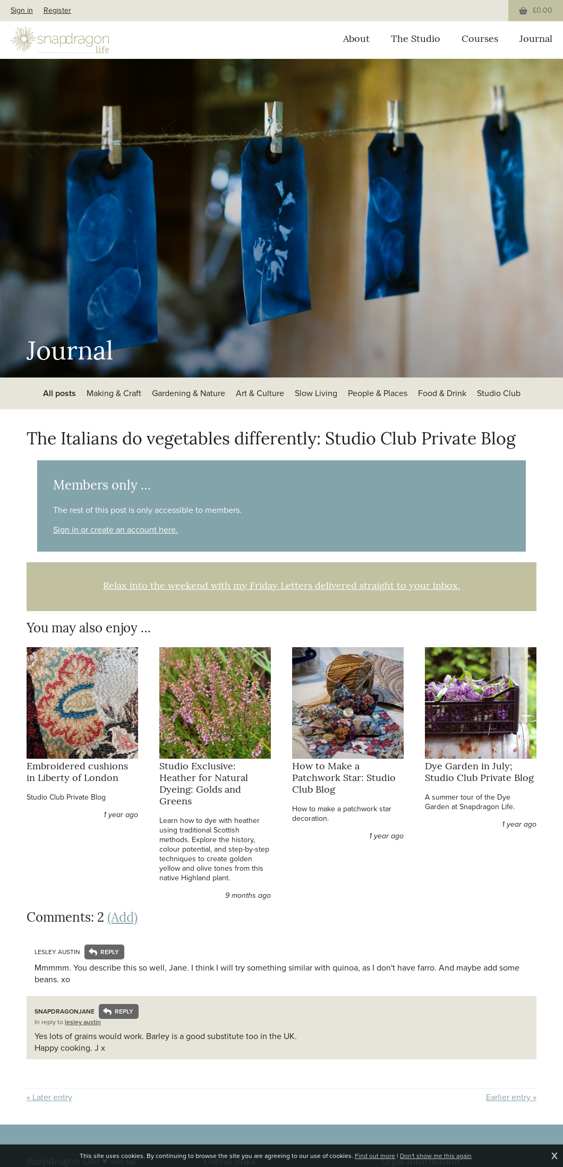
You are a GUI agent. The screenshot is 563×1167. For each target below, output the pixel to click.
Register (57, 10)
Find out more (375, 1156)
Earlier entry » (511, 1097)
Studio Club (499, 393)
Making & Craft (114, 393)
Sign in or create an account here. (115, 530)
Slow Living (316, 393)
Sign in (22, 10)
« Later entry (49, 1097)
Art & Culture (260, 393)
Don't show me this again (436, 1156)
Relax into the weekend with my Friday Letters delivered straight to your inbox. (281, 586)
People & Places (377, 393)
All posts (59, 393)
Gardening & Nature (188, 393)
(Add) (122, 918)
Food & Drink (442, 393)
